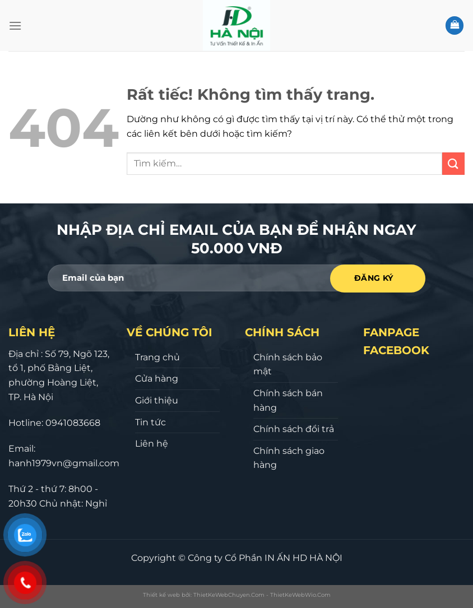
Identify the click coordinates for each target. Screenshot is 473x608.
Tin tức (150, 422)
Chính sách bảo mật (287, 364)
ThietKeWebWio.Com (300, 594)
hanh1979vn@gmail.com (63, 463)
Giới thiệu (156, 400)
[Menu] (15, 25)
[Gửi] (453, 163)
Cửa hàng (156, 378)
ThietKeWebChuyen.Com (229, 594)
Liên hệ (151, 443)
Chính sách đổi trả (293, 429)
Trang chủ (157, 357)
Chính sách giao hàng (288, 458)
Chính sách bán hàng (288, 400)
